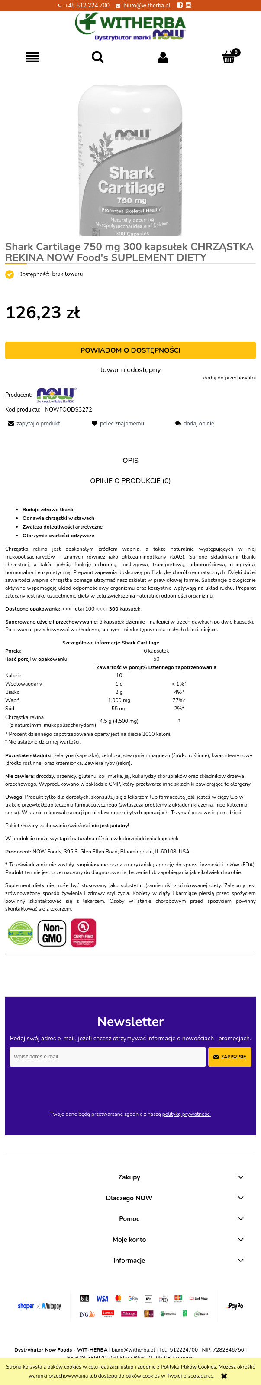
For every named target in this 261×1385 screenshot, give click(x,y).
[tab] (130, 461)
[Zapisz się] (229, 1057)
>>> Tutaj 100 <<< (83, 608)
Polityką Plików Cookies (188, 1366)
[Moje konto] (163, 57)
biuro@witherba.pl (146, 6)
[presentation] (70, 1085)
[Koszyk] (228, 57)
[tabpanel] (130, 736)
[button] (32, 57)
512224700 (184, 1349)
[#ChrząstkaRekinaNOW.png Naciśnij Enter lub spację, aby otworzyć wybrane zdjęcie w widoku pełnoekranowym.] (130, 160)
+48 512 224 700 (87, 6)
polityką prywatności (186, 1114)
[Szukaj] (98, 57)
